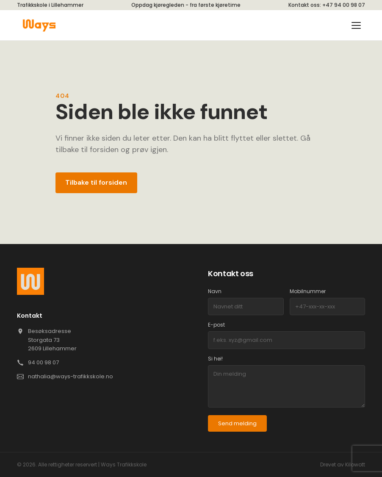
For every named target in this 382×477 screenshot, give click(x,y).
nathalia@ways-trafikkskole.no (70, 376)
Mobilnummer (308, 291)
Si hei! (215, 358)
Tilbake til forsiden (96, 182)
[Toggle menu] (357, 25)
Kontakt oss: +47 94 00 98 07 (326, 4)
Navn (214, 291)
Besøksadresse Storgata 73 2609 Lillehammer (52, 340)
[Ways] (39, 25)
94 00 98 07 (43, 362)
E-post (216, 324)
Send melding (237, 423)
